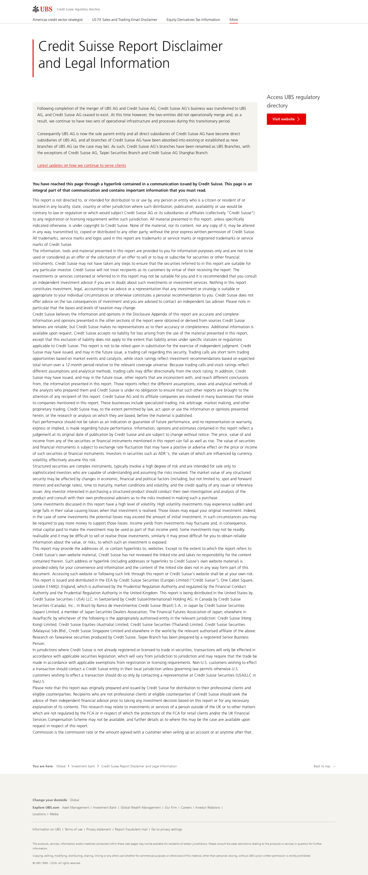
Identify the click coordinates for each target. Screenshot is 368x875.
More (234, 19)
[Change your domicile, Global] (74, 800)
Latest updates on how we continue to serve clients (81, 165)
